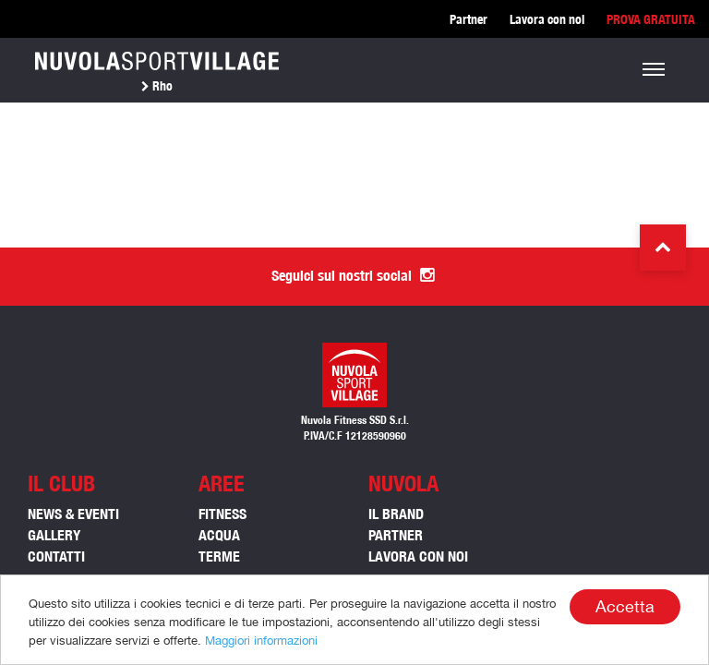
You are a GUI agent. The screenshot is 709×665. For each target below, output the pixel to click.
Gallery (54, 535)
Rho (157, 86)
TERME (219, 556)
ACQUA (219, 535)
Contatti (56, 556)
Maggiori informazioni (261, 640)
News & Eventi (73, 514)
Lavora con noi (547, 19)
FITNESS (222, 514)
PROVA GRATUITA (651, 19)
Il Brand (396, 514)
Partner (468, 19)
